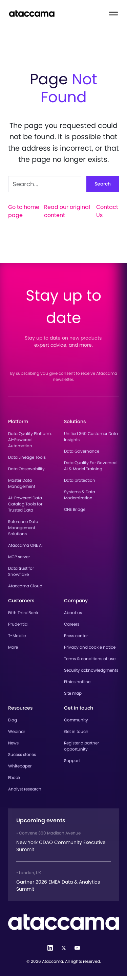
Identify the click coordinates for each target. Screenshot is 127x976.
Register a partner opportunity (81, 746)
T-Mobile (17, 635)
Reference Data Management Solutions (23, 528)
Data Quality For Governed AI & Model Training (90, 466)
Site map (73, 693)
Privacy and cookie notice (89, 647)
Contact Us (107, 211)
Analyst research (24, 789)
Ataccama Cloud (25, 586)
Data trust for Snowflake (21, 571)
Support (72, 760)
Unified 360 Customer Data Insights (91, 436)
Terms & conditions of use (89, 658)
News (13, 743)
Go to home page (23, 211)
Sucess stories (22, 754)
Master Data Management (21, 483)
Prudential (18, 624)
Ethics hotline (77, 682)
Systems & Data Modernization (79, 495)
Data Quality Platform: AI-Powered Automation (30, 440)
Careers (71, 624)
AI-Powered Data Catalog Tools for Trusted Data (25, 504)
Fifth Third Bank (23, 612)
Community (76, 720)
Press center (76, 635)
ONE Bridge (74, 509)
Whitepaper (19, 766)
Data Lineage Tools (27, 457)
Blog (12, 720)
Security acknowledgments (91, 670)
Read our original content (67, 211)
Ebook (14, 777)
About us (73, 612)
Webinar (16, 731)
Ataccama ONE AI (25, 545)
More (13, 647)
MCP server (19, 557)
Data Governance (81, 451)
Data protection (79, 480)
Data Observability (26, 469)
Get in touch (76, 731)
